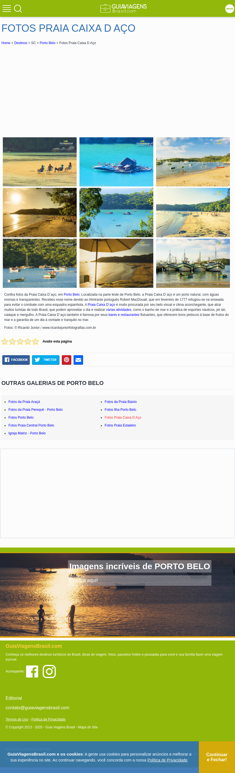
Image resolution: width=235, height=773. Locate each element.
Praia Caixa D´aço (101, 305)
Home (5, 43)
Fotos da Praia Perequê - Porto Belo (35, 410)
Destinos (21, 43)
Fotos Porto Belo (20, 417)
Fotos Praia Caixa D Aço (123, 417)
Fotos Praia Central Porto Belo (31, 425)
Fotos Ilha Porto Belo (120, 410)
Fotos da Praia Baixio (121, 402)
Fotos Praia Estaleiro (120, 425)
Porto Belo (47, 43)
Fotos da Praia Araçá (24, 402)
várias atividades (118, 310)
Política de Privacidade (48, 719)
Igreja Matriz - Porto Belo (27, 433)
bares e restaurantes (124, 315)
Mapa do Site (88, 727)
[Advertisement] (51, 88)
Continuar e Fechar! (217, 757)
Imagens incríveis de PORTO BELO (139, 566)
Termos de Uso (17, 719)
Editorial (14, 698)
